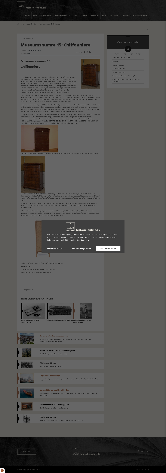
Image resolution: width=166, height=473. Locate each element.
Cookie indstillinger (55, 248)
